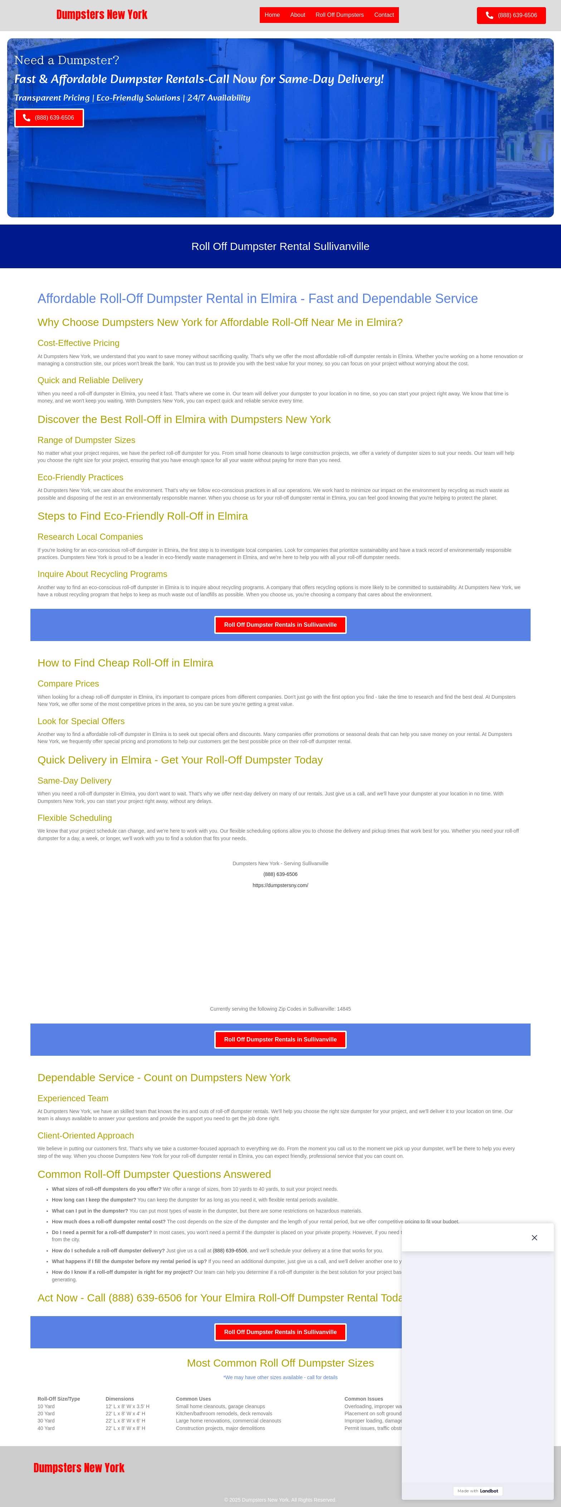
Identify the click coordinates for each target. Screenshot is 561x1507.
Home (272, 15)
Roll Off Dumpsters (340, 15)
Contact (384, 15)
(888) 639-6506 (280, 874)
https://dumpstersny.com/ (280, 885)
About (297, 15)
